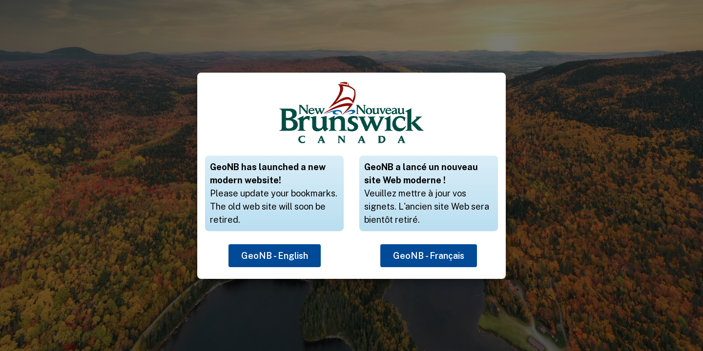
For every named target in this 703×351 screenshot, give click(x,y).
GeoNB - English (274, 256)
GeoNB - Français (428, 256)
